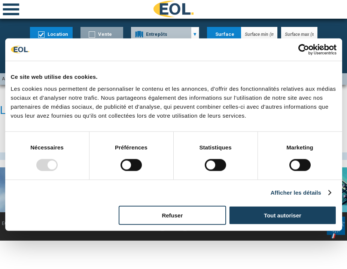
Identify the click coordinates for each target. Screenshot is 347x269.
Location (58, 34)
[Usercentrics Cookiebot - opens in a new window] (304, 49)
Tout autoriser (282, 215)
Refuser (172, 215)
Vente (105, 34)
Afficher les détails (296, 192)
